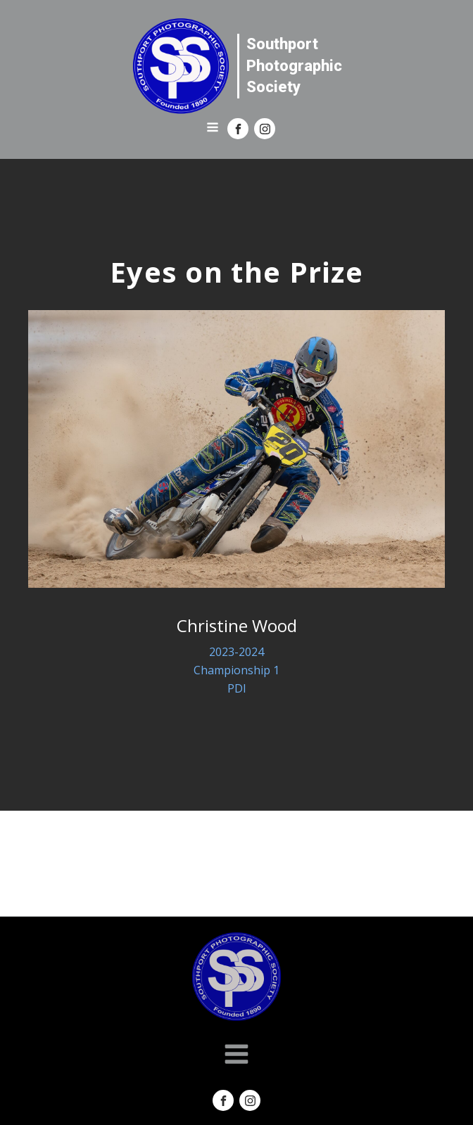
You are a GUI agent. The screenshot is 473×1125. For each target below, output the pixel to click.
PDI (236, 688)
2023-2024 (236, 652)
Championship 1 (236, 670)
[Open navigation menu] (212, 128)
